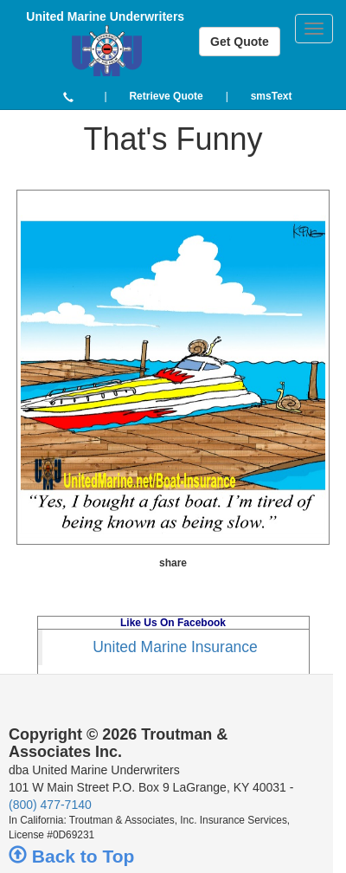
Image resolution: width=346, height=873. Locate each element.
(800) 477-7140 (50, 805)
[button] (68, 96)
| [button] (105, 96)
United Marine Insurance (175, 647)
